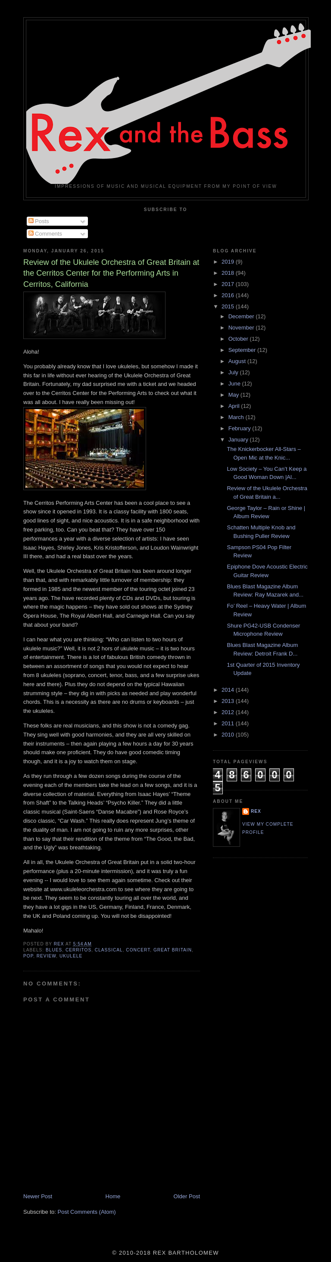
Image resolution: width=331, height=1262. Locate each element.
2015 (229, 306)
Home (113, 1196)
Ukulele (70, 956)
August (237, 361)
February (240, 428)
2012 (229, 712)
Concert (138, 950)
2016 (229, 295)
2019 (229, 261)
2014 (229, 690)
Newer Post (37, 1196)
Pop (28, 956)
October (239, 339)
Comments (45, 233)
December (242, 316)
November (242, 327)
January (239, 439)
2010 (229, 734)
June (235, 383)
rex (256, 811)
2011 (229, 723)
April (234, 406)
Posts (38, 221)
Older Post (187, 1196)
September (242, 350)
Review (46, 956)
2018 (229, 273)
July (234, 372)
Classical (109, 950)
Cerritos (78, 950)
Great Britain (172, 950)
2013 (229, 701)
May (234, 395)
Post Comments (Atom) (87, 1212)
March (237, 417)
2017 (229, 284)
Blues (54, 950)
